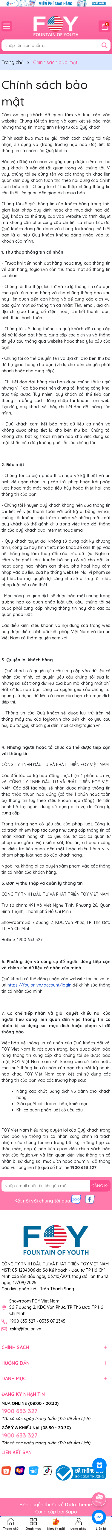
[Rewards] (99, 1465)
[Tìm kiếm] (104, 45)
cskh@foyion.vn (25, 1329)
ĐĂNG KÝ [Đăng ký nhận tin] (100, 1185)
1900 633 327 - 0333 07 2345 (37, 1321)
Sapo (71, 1512)
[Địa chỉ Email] (56, 1186)
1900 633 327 (19, 1411)
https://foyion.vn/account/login (39, 985)
